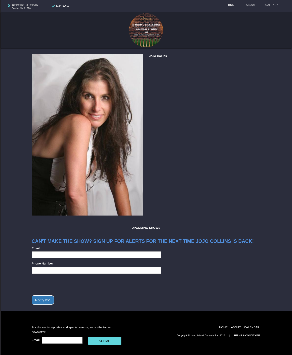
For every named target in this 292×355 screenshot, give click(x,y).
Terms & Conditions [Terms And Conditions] (247, 335)
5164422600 (62, 5)
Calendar (273, 5)
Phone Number (42, 263)
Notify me (42, 300)
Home (232, 5)
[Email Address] (62, 340)
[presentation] (62, 284)
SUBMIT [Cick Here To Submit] (105, 341)
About (251, 5)
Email (36, 248)
